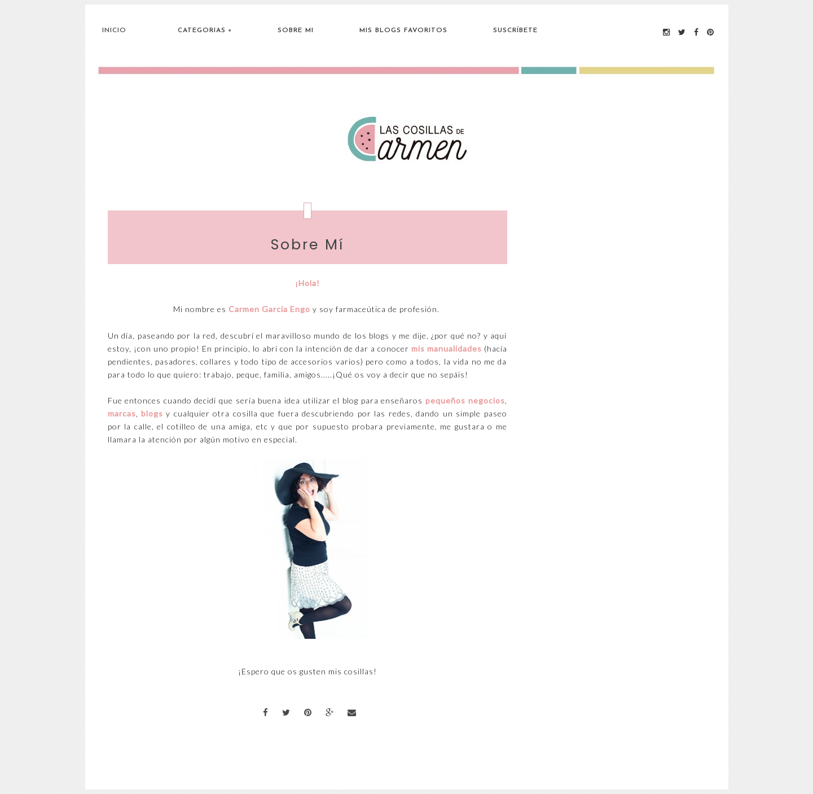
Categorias (202, 30)
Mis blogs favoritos (403, 30)
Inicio (114, 30)
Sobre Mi (296, 30)
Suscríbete (515, 30)
